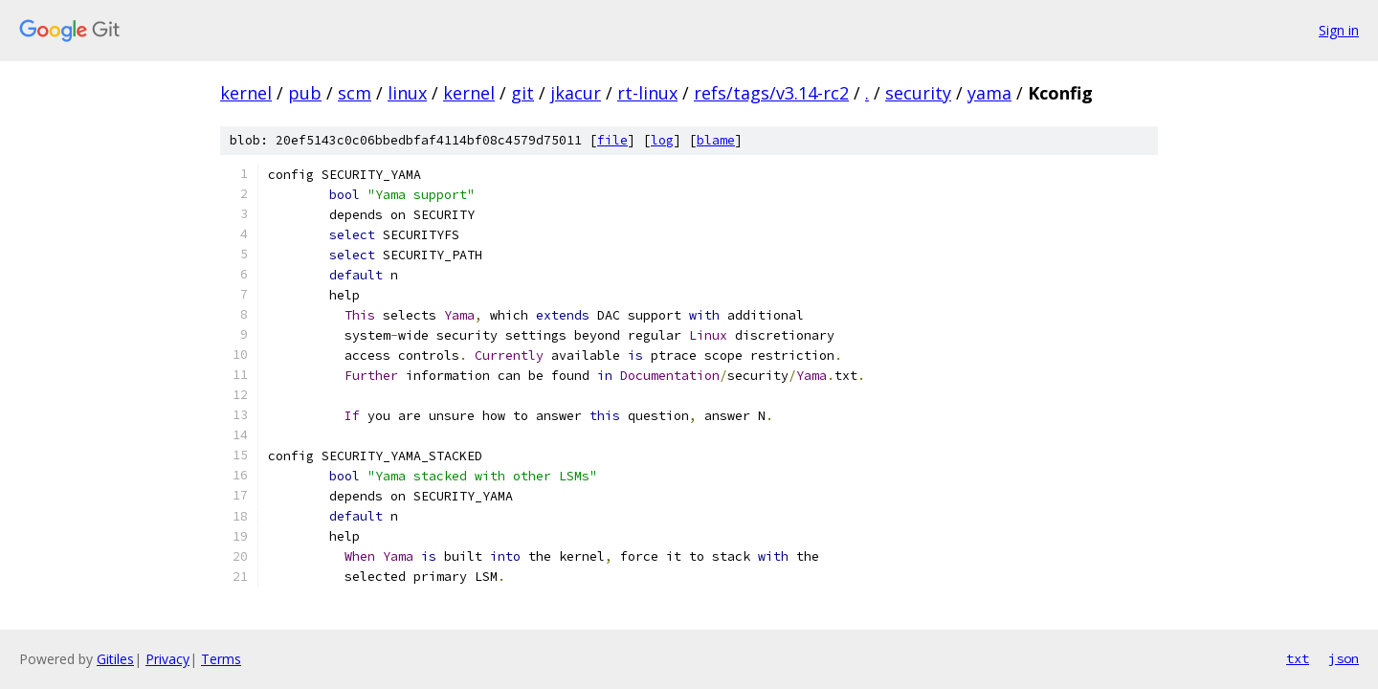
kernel (246, 92)
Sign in (1339, 30)
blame (716, 140)
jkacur (575, 92)
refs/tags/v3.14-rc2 (771, 92)
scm (354, 92)
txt (1297, 658)
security (918, 92)
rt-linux (647, 92)
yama (989, 92)
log (662, 140)
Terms (221, 659)
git (522, 92)
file (612, 140)
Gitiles (115, 659)
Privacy (167, 659)
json (1343, 658)
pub (305, 92)
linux (407, 92)
